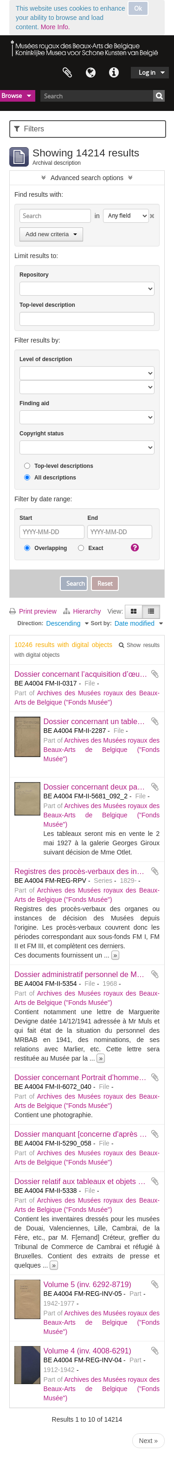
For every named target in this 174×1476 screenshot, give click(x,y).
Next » (148, 1440)
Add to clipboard (155, 674)
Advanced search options (87, 177)
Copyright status (41, 433)
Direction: (31, 623)
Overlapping (45, 548)
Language (90, 72)
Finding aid (34, 403)
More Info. (55, 27)
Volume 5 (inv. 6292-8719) (87, 1284)
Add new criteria (51, 234)
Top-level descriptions (58, 466)
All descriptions (50, 477)
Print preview (33, 611)
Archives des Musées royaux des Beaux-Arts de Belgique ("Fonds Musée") (102, 750)
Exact (90, 548)
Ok (138, 8)
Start (25, 518)
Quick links (113, 72)
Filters (29, 129)
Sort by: (100, 623)
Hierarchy (83, 611)
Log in (147, 72)
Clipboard (67, 72)
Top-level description (47, 305)
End (92, 518)
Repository (34, 275)
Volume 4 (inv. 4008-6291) (87, 1351)
